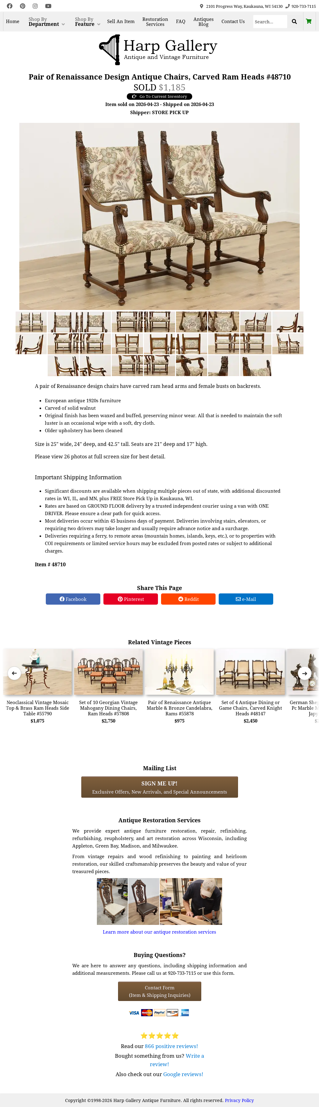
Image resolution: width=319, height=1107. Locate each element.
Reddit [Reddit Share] (188, 599)
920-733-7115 (304, 6)
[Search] (270, 21)
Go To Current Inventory (159, 96)
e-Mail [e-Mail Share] (246, 599)
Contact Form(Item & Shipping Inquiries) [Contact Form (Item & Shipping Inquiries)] (159, 991)
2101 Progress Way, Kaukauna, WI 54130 (244, 6)
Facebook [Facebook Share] (73, 599)
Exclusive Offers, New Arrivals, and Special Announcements (159, 787)
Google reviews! (183, 1074)
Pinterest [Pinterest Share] (131, 599)
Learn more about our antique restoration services (159, 932)
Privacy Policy (239, 1100)
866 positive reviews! (171, 1046)
